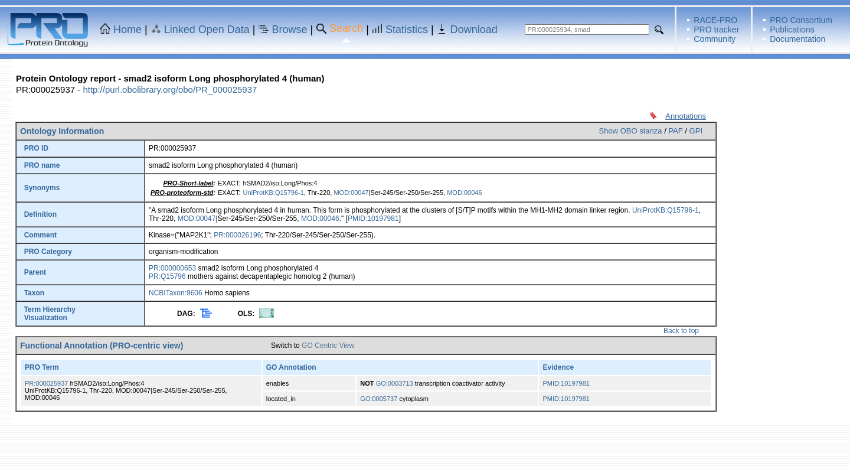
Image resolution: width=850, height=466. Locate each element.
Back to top (681, 331)
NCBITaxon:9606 (175, 293)
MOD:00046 (464, 192)
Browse (290, 29)
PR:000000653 (172, 268)
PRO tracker (716, 29)
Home (127, 29)
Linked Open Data (207, 29)
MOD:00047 (351, 192)
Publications (792, 29)
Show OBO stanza (630, 130)
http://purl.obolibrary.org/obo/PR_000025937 (170, 89)
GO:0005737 (378, 398)
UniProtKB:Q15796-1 (273, 192)
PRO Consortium (801, 20)
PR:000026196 (237, 235)
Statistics (406, 29)
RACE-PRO (715, 20)
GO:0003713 (394, 383)
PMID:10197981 (373, 218)
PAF (675, 130)
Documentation (797, 39)
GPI (695, 130)
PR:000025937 (46, 383)
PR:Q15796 (167, 276)
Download (474, 29)
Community (714, 39)
